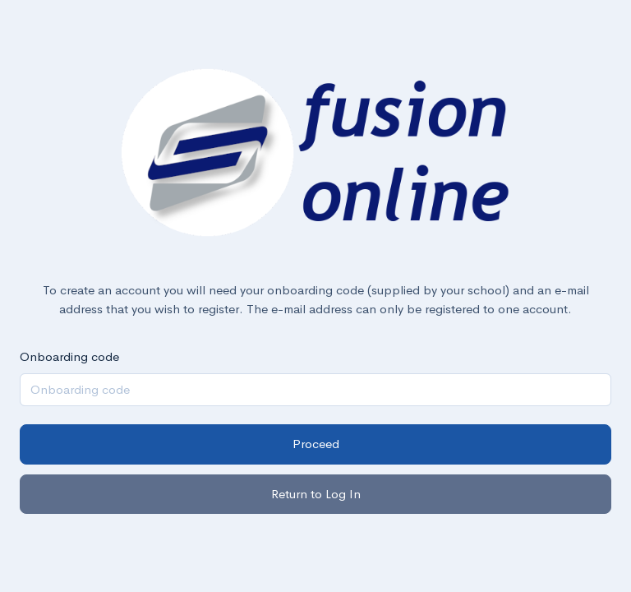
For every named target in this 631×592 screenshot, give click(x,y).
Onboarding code (69, 356)
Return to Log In (316, 494)
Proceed (315, 443)
